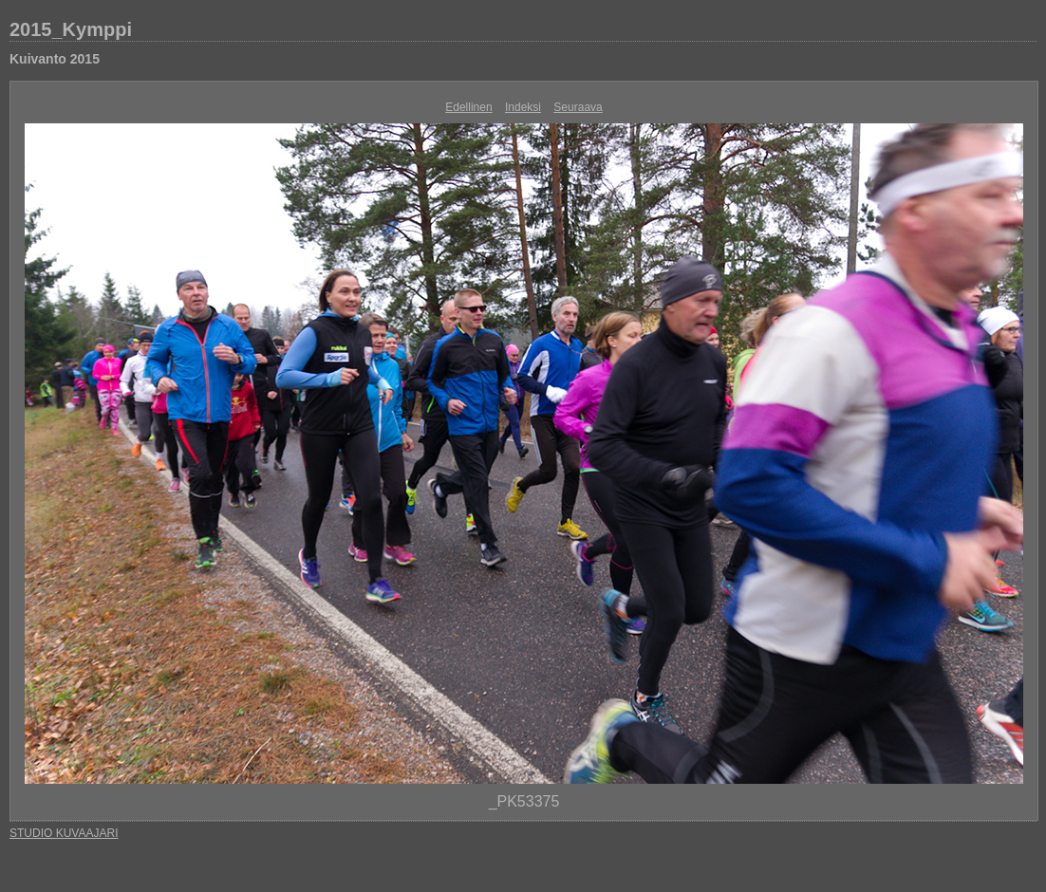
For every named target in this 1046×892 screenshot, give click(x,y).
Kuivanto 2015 (54, 58)
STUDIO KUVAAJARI (63, 833)
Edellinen (468, 107)
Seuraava (577, 107)
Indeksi (523, 107)
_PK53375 (524, 801)
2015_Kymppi (70, 29)
